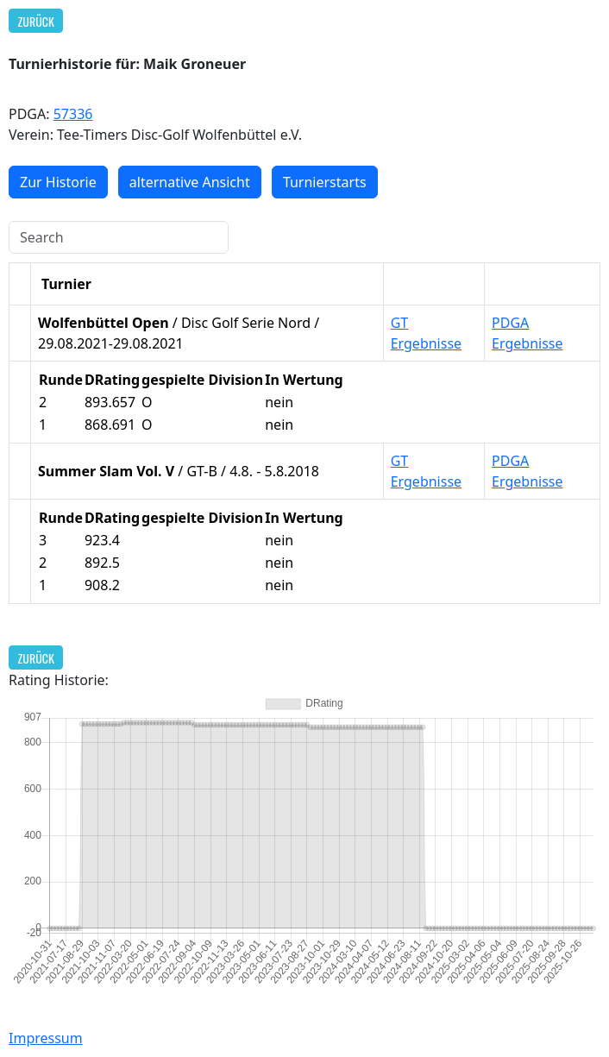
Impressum (46, 1038)
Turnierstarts (325, 182)
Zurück (36, 21)
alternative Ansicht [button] (189, 182)
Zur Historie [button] (58, 182)
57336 (73, 113)
